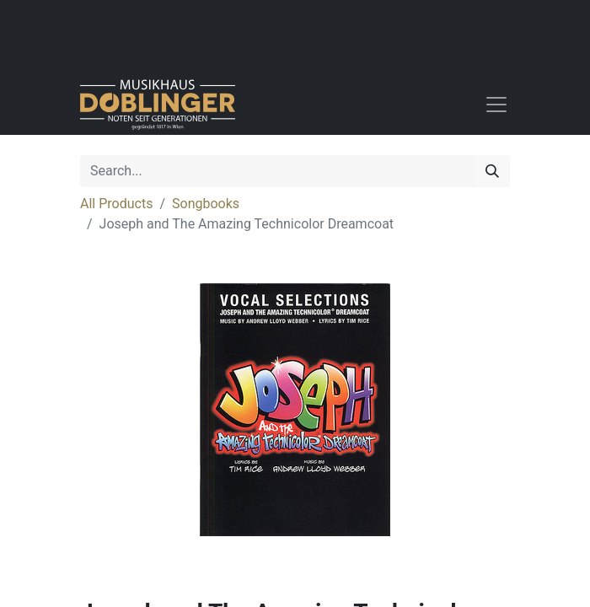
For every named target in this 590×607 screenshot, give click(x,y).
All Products (116, 204)
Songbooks (205, 204)
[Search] (492, 171)
